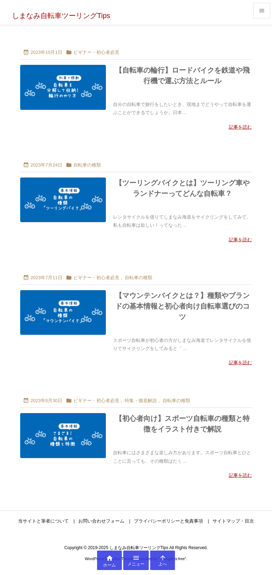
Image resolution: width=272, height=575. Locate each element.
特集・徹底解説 (141, 400)
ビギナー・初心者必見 (96, 52)
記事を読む (240, 127)
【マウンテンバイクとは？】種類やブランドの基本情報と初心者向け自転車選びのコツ (182, 306)
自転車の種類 (87, 165)
